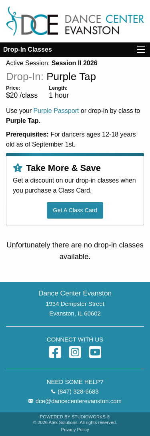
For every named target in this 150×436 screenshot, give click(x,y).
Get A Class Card (75, 210)
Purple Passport (56, 110)
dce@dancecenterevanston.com (79, 401)
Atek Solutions (63, 422)
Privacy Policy (75, 430)
